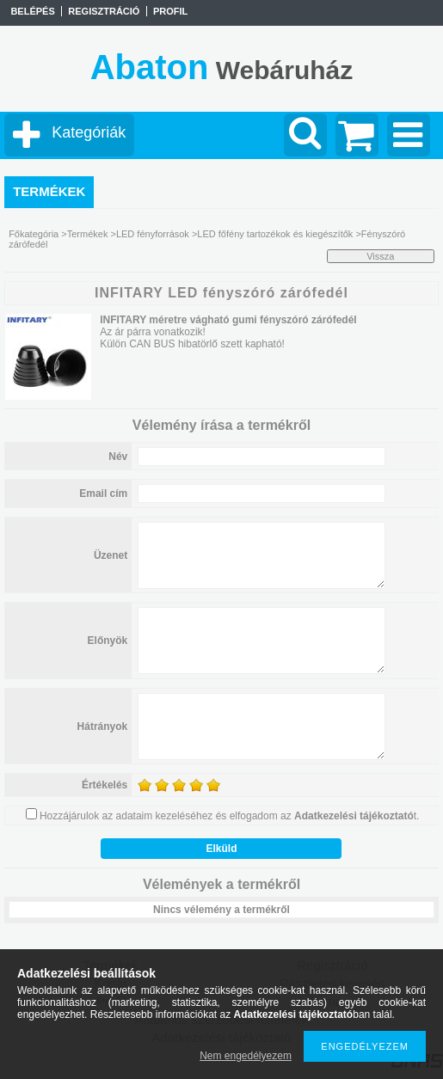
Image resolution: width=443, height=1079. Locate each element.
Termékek (87, 234)
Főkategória (33, 234)
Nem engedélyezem (246, 1056)
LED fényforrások (152, 234)
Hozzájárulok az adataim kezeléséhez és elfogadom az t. (230, 816)
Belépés (32, 11)
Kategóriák (89, 132)
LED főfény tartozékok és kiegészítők (275, 234)
